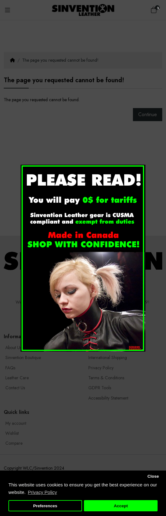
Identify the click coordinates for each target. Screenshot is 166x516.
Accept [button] (121, 506)
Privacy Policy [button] (42, 492)
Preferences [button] (45, 506)
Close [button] (153, 476)
